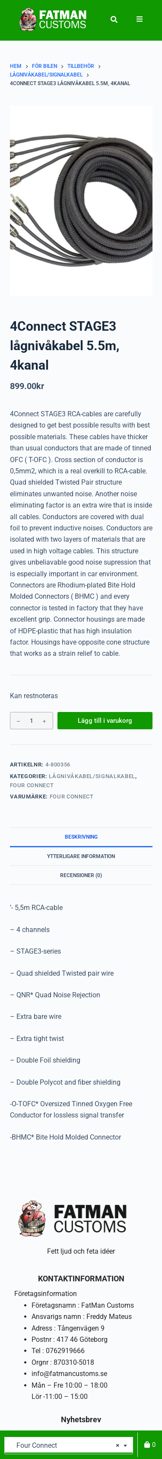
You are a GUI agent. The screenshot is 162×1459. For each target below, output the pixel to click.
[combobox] (68, 1445)
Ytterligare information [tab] (81, 856)
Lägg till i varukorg (105, 721)
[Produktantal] (31, 720)
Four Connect (32, 785)
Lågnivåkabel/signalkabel (92, 776)
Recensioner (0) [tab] (81, 875)
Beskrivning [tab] (81, 837)
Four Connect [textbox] (65, 1445)
